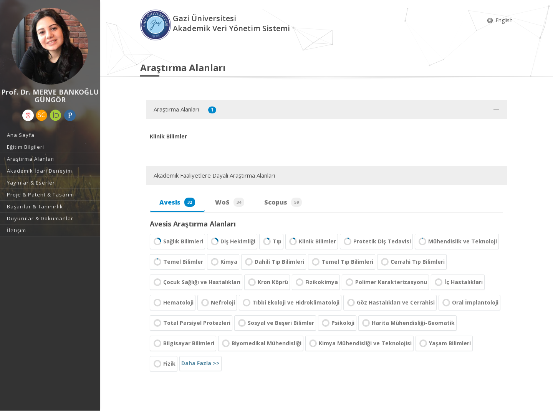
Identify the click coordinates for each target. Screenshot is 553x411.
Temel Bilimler (177, 262)
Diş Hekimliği (232, 241)
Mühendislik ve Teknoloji (457, 241)
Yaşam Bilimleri (444, 343)
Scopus (283, 202)
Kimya (223, 262)
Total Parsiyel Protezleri (191, 323)
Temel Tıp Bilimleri (341, 262)
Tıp (271, 241)
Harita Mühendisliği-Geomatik (407, 323)
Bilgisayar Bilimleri (183, 343)
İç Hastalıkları (458, 282)
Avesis (177, 202)
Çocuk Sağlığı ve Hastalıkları (196, 282)
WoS (229, 202)
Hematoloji (173, 302)
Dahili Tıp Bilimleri (273, 262)
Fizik (164, 363)
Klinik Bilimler (311, 241)
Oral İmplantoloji (469, 302)
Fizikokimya (316, 282)
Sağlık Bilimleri (177, 241)
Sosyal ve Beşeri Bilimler (275, 323)
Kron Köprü (267, 282)
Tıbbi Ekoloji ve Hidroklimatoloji (290, 302)
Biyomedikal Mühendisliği (260, 343)
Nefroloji (217, 302)
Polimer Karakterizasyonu (385, 282)
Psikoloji (337, 323)
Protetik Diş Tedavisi (376, 241)
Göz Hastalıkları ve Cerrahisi (390, 302)
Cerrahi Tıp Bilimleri (412, 262)
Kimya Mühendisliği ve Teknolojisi (359, 343)
